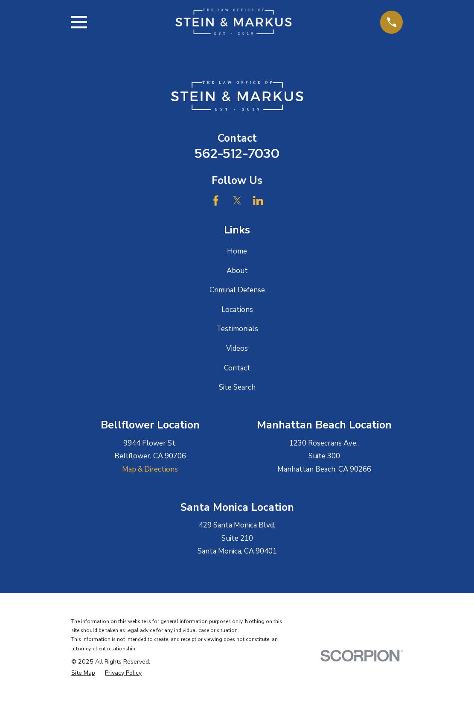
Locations (237, 310)
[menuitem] (83, 673)
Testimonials (237, 329)
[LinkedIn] (258, 200)
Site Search (237, 387)
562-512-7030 (237, 153)
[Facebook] (216, 200)
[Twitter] (237, 200)
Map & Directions (150, 469)
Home (237, 251)
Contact (237, 368)
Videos (237, 348)
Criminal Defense (237, 290)
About (237, 271)
